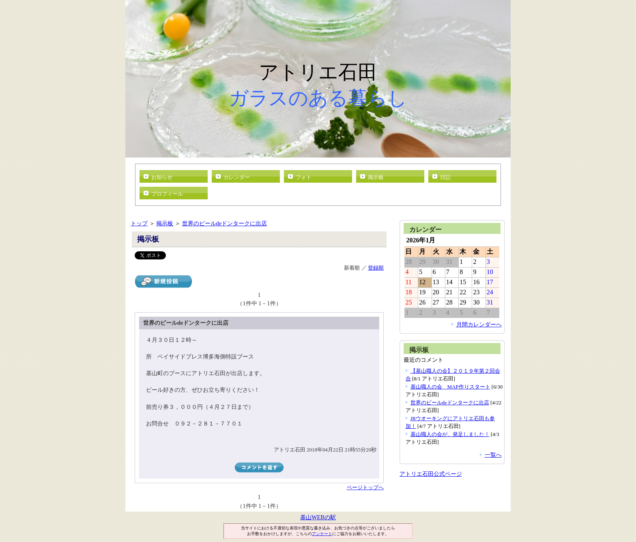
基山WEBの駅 (318, 517)
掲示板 (376, 177)
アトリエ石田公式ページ (431, 474)
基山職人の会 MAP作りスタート (450, 387)
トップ (139, 223)
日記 (445, 177)
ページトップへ (365, 487)
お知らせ (161, 177)
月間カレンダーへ (479, 324)
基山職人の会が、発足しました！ (450, 434)
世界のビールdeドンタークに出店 (224, 223)
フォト (304, 177)
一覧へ (493, 454)
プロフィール (167, 194)
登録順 (376, 268)
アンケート (322, 533)
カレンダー (236, 177)
